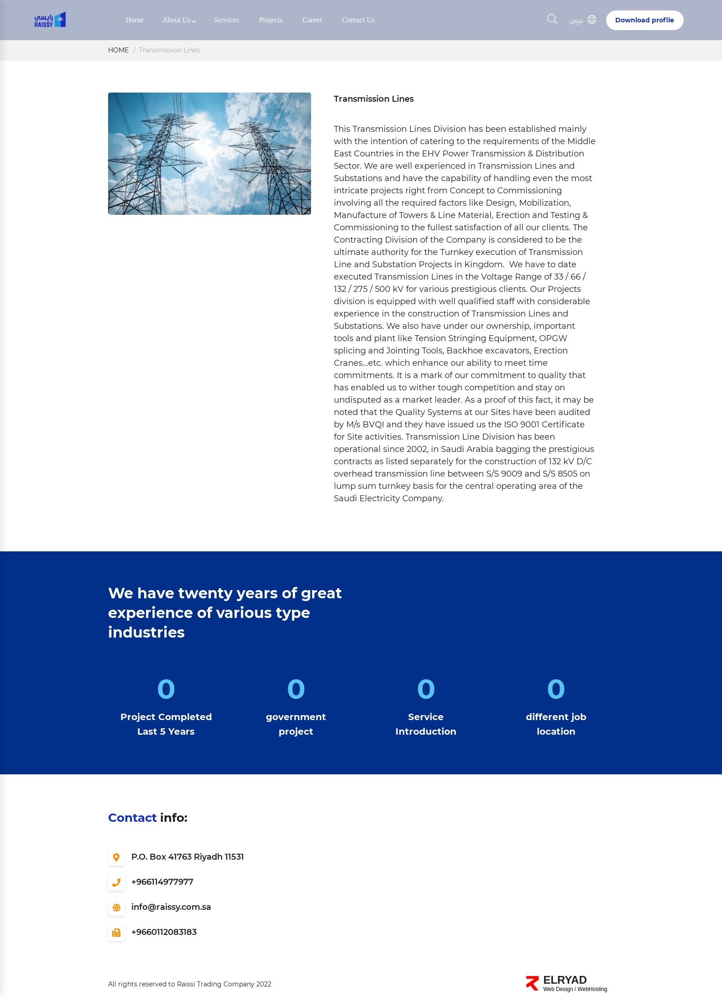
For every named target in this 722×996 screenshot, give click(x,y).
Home (135, 20)
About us (176, 20)
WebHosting (592, 989)
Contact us (358, 20)
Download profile (644, 20)
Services (226, 20)
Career (312, 20)
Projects (271, 20)
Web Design (558, 989)
